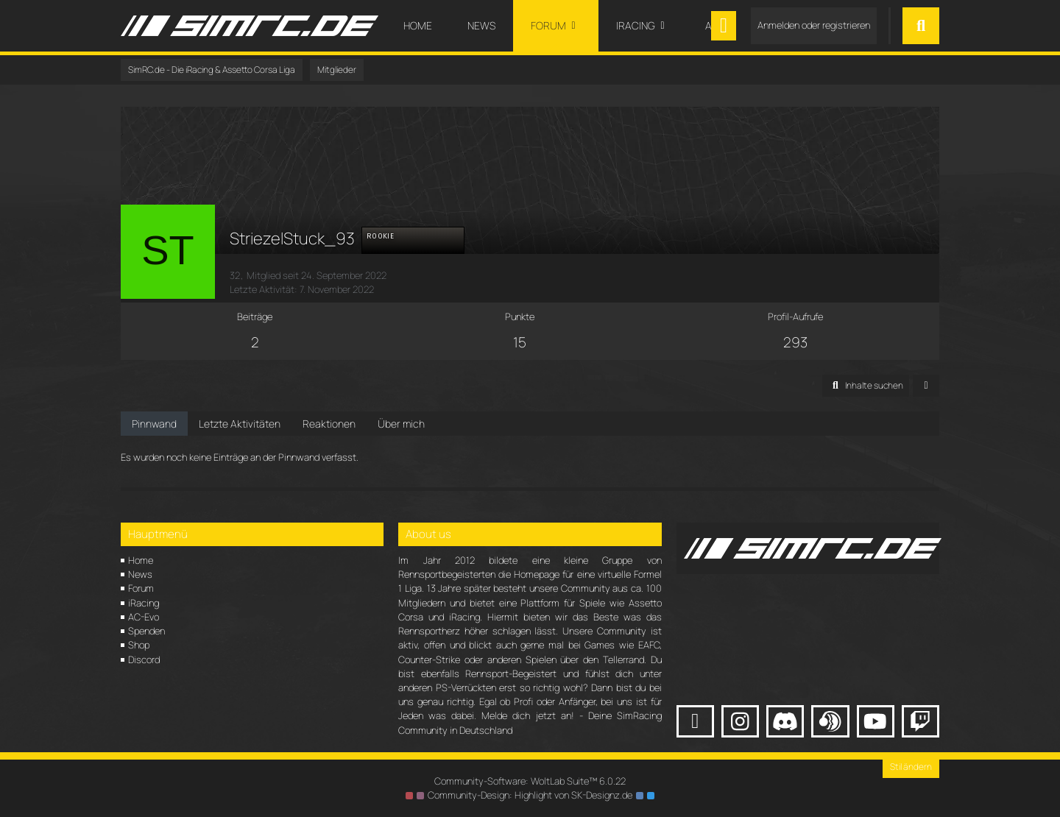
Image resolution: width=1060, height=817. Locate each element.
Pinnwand (154, 424)
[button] (865, 386)
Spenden (146, 630)
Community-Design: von (530, 795)
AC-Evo (143, 616)
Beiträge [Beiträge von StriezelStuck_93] (254, 316)
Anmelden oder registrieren (813, 25)
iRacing (143, 602)
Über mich (401, 424)
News (140, 574)
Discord (144, 659)
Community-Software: (530, 781)
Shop (138, 644)
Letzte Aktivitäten (239, 424)
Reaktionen (329, 424)
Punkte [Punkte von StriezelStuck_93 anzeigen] (519, 316)
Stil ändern (911, 766)
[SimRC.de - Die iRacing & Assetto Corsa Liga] (249, 26)
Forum (141, 588)
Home (140, 560)
